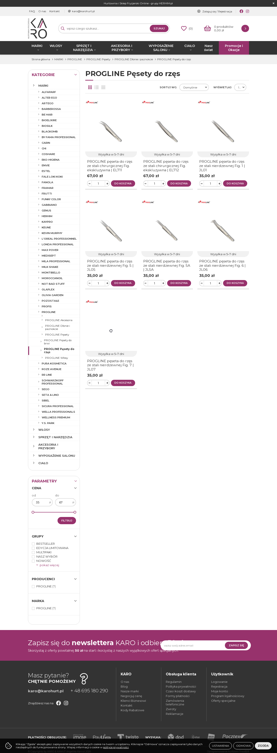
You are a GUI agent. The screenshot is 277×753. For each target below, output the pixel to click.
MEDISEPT (49, 255)
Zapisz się (236, 645)
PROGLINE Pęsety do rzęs (59, 351)
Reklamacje (174, 714)
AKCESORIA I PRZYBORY (121, 48)
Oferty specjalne (223, 700)
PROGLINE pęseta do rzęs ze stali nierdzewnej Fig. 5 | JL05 (110, 265)
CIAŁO (189, 46)
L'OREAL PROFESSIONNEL (59, 238)
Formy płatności (177, 696)
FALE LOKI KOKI (52, 176)
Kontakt (54, 11)
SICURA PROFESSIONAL (58, 406)
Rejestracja (225, 11)
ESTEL (46, 171)
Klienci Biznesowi (133, 700)
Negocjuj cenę (131, 696)
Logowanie (219, 681)
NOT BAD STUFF (53, 283)
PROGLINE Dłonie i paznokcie (57, 327)
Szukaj (159, 28)
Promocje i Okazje (234, 48)
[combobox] (194, 87)
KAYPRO (47, 221)
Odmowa (243, 745)
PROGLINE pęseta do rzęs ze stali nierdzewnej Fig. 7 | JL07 (110, 365)
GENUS (46, 210)
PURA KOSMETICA (54, 363)
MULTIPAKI (43, 552)
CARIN (46, 142)
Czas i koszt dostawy (181, 691)
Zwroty (171, 709)
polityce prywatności (116, 747)
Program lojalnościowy (227, 696)
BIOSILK (47, 125)
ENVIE (46, 165)
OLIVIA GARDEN (52, 295)
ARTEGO (47, 103)
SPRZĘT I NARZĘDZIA (83, 48)
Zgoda (263, 745)
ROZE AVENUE (51, 369)
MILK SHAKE (50, 267)
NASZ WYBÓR (47, 556)
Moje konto (219, 691)
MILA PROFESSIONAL (56, 261)
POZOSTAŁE (50, 300)
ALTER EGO (49, 97)
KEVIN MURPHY (52, 233)
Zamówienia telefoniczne (175, 702)
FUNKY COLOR (51, 199)
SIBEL (45, 400)
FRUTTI (47, 193)
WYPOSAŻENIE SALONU (161, 48)
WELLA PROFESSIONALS (58, 411)
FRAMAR (47, 188)
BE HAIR (47, 114)
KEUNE (46, 227)
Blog (124, 686)
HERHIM (47, 216)
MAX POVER (50, 250)
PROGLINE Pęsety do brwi (58, 342)
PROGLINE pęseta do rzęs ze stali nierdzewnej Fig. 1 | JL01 (222, 165)
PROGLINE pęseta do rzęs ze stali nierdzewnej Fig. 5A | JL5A (166, 265)
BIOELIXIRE (49, 120)
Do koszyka (123, 183)
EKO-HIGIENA (51, 159)
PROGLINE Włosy (56, 357)
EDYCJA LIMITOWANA (52, 548)
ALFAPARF (49, 92)
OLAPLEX (48, 289)
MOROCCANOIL (52, 278)
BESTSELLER (45, 543)
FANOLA (47, 182)
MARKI (37, 46)
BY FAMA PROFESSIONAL (59, 137)
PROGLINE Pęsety (57, 334)
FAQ (32, 11)
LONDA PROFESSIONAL (58, 244)
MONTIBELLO (51, 272)
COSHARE (48, 154)
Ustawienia (220, 745)
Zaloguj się (209, 11)
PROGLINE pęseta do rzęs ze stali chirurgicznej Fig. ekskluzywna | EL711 (109, 165)
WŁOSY (56, 46)
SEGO (45, 389)
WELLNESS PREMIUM (56, 417)
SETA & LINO (50, 394)
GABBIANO (49, 204)
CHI (44, 148)
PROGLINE (48, 312)
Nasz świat (208, 48)
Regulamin (174, 681)
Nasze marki (130, 691)
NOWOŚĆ (43, 561)
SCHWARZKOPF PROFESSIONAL (53, 382)
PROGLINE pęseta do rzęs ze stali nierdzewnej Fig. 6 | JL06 (222, 265)
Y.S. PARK (48, 423)
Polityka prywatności (181, 686)
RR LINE (47, 374)
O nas (42, 11)
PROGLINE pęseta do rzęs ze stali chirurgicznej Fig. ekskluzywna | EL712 (165, 165)
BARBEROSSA (51, 109)
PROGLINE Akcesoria (58, 320)
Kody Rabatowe (132, 710)
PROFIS (47, 306)
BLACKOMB (50, 131)
